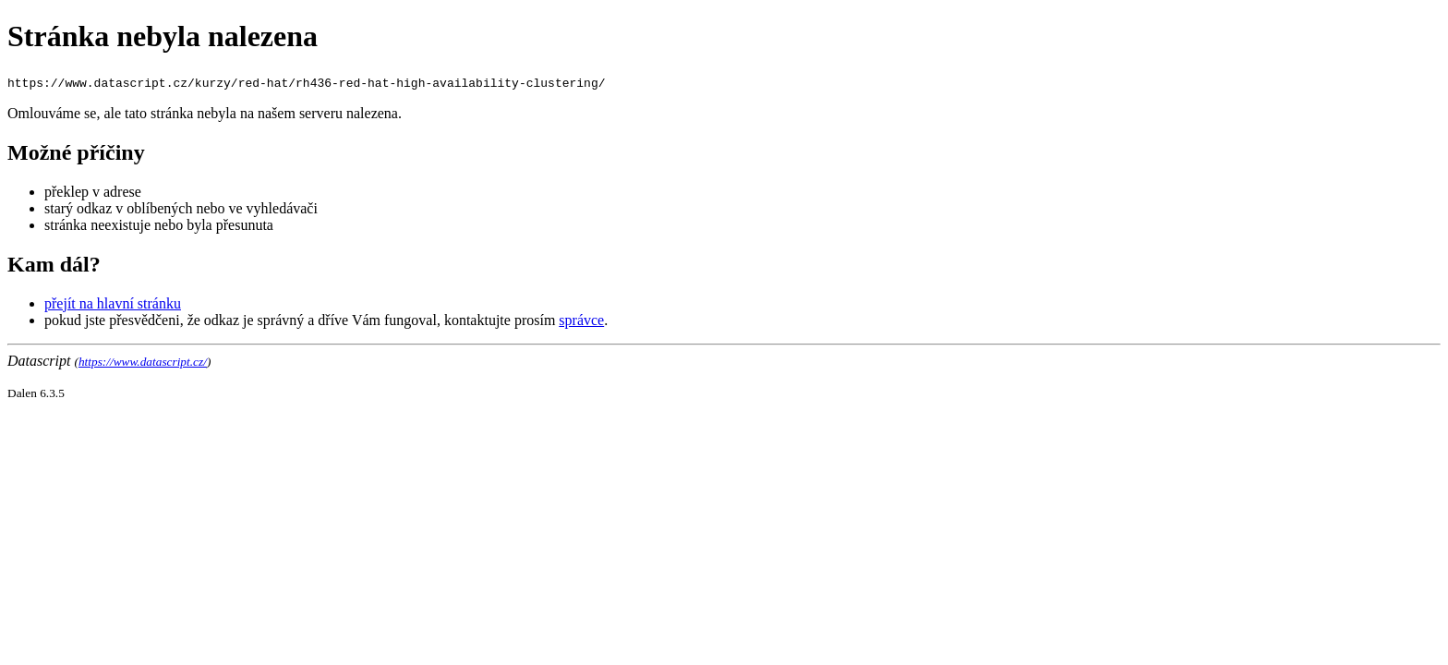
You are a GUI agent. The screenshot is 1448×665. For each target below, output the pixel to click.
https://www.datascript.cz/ (142, 362)
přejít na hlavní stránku (112, 303)
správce (581, 320)
